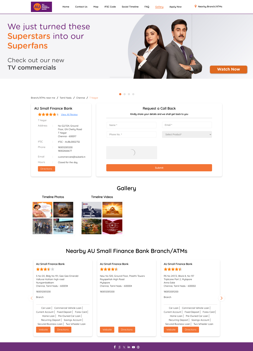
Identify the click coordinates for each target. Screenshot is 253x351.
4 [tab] (133, 94)
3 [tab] (129, 94)
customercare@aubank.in (71, 156)
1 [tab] (120, 94)
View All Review (69, 114)
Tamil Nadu (66, 97)
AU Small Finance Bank (50, 264)
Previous (31, 298)
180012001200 (65, 147)
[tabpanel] (126, 46)
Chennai (80, 97)
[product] (187, 134)
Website (43, 329)
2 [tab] (124, 94)
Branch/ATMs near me (43, 97)
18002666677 (65, 150)
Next (221, 298)
